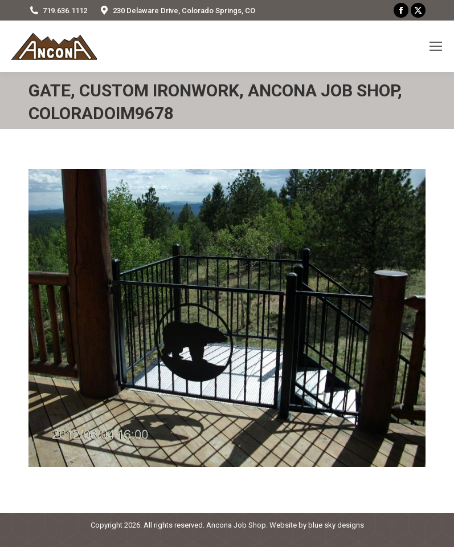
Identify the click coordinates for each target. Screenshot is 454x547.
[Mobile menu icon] (436, 46)
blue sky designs (336, 525)
